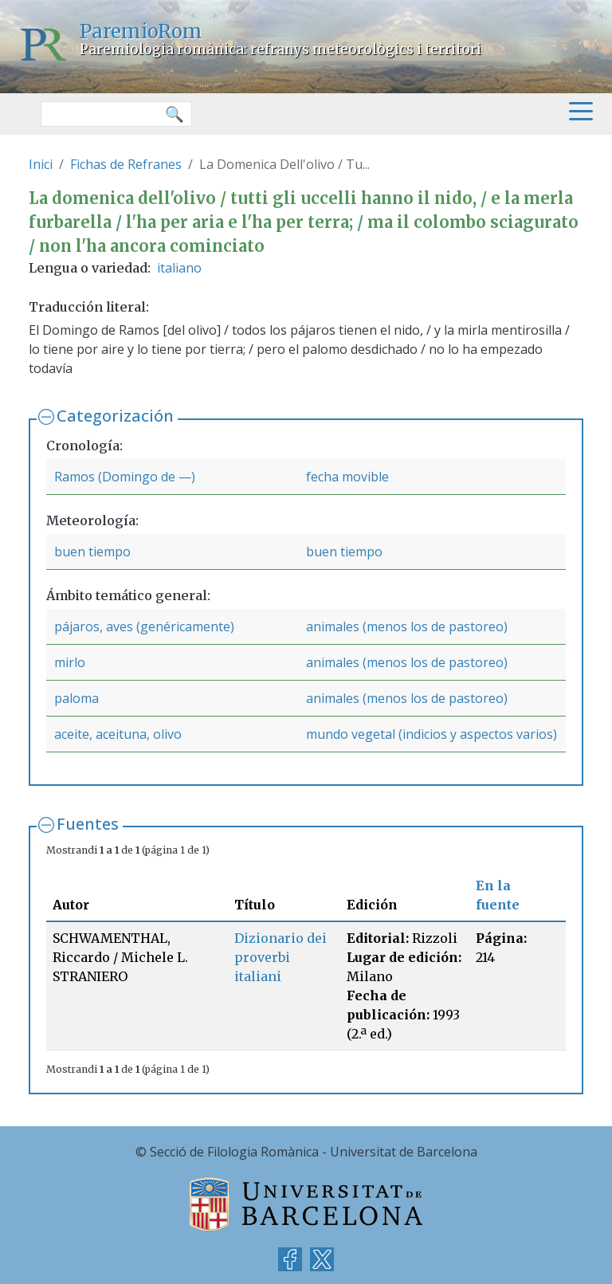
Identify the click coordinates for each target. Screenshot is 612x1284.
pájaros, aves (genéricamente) (144, 626)
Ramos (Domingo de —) (124, 476)
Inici (41, 164)
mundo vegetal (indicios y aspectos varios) (431, 734)
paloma (76, 698)
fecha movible (347, 476)
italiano (179, 268)
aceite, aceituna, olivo (118, 734)
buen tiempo (92, 551)
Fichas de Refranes (126, 164)
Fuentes (88, 823)
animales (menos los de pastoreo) (407, 626)
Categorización (115, 415)
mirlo (69, 662)
